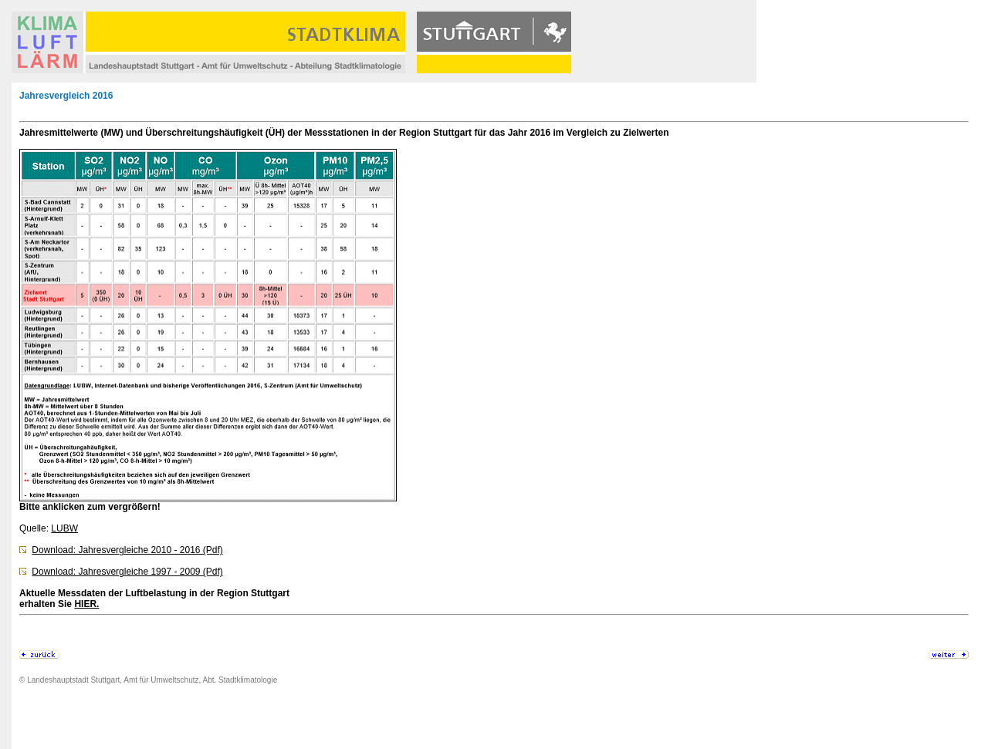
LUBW (64, 528)
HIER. (86, 604)
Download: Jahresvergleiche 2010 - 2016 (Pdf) (127, 550)
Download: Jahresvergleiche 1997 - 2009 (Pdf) (127, 571)
